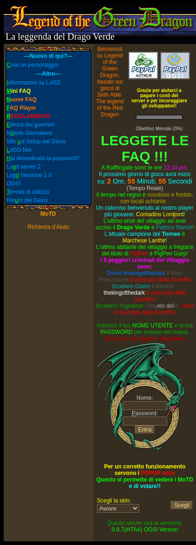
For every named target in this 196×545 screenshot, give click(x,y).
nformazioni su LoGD (34, 82)
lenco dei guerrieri (30, 124)
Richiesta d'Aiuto (48, 227)
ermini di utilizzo (28, 192)
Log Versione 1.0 (29, 175)
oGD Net (19, 150)
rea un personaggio (33, 65)
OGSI (13, 183)
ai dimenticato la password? (43, 158)
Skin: (118, 508)
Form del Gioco (27, 200)
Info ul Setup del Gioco (36, 141)
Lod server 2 (24, 166)
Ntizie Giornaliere (30, 133)
